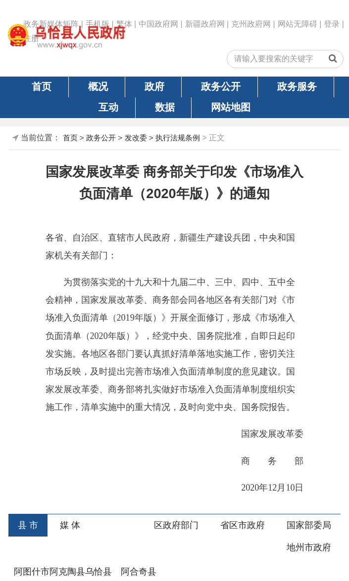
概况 (98, 86)
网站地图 (230, 107)
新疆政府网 (205, 24)
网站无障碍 (297, 24)
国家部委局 (309, 525)
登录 (332, 24)
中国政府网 (158, 24)
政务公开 (221, 86)
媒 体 (70, 525)
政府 (154, 86)
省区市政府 (242, 525)
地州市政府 (309, 547)
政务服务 (297, 86)
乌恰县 (98, 572)
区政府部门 (176, 525)
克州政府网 (251, 24)
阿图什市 (32, 572)
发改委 (136, 137)
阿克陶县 (67, 572)
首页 (41, 86)
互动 (108, 107)
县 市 (28, 525)
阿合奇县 (138, 572)
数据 (165, 107)
